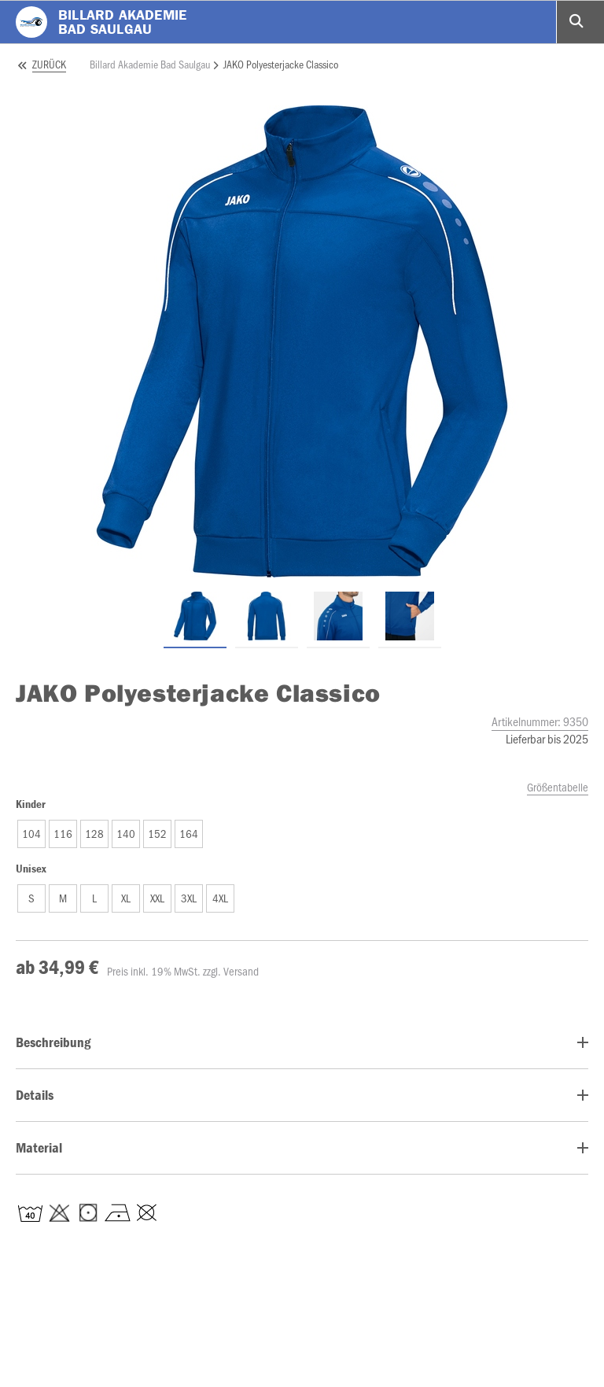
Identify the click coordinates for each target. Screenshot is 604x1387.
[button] (31, 834)
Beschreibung (53, 1042)
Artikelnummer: (540, 721)
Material (39, 1147)
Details (34, 1095)
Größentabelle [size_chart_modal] (557, 787)
